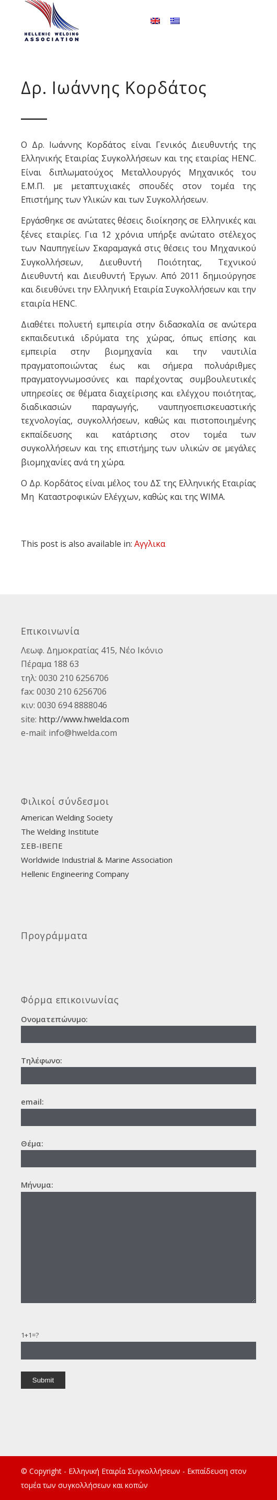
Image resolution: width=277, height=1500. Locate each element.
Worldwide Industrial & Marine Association (96, 859)
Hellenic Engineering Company (75, 874)
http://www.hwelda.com (84, 719)
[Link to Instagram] (248, 21)
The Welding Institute (60, 831)
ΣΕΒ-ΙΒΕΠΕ (42, 845)
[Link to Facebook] (232, 21)
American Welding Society (67, 817)
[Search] (130, 21)
